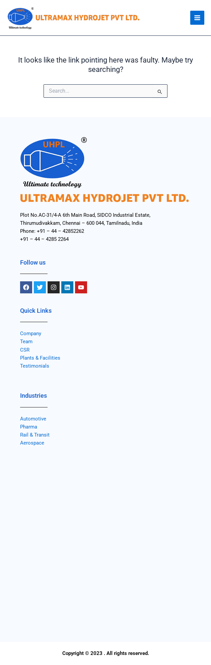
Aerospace (32, 443)
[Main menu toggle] (197, 18)
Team (26, 342)
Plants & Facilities (40, 358)
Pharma (28, 427)
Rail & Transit (35, 435)
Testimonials (34, 366)
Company (30, 333)
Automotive (33, 419)
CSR (24, 350)
